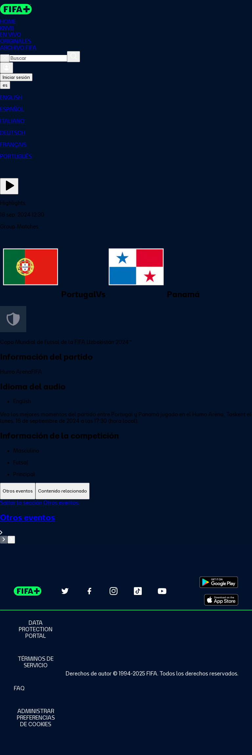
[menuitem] (126, 97)
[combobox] (38, 58)
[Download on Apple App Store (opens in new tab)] (221, 600)
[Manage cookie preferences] (35, 717)
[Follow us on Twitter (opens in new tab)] (65, 591)
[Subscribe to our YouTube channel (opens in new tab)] (162, 591)
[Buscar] (73, 56)
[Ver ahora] (9, 186)
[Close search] (5, 58)
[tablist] (126, 491)
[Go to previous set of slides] (4, 540)
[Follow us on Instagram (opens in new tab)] (113, 591)
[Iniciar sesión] (6, 67)
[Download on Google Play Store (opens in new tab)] (218, 582)
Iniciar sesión (16, 77)
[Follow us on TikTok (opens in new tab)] (138, 591)
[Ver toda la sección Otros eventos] (126, 524)
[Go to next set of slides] (11, 540)
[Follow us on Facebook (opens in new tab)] (89, 591)
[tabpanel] (126, 521)
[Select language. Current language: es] (5, 85)
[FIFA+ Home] (16, 9)
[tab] (17, 491)
